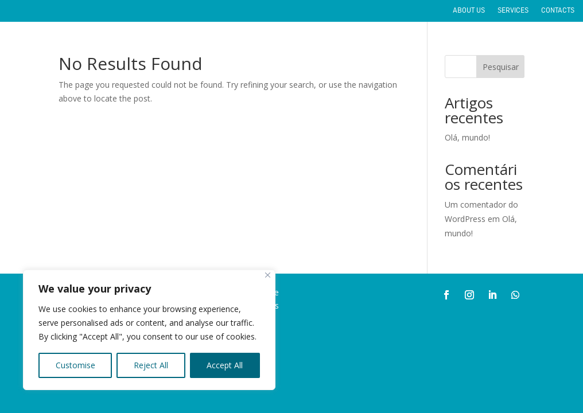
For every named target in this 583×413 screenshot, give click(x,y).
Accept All (225, 365)
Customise (75, 365)
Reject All (151, 365)
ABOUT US (469, 11)
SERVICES (513, 11)
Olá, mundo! (467, 137)
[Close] (267, 275)
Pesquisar (501, 66)
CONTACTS (557, 11)
